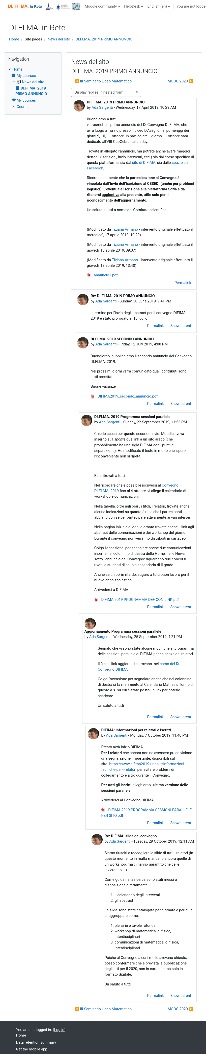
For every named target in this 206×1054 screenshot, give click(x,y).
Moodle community (101, 6)
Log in (59, 1029)
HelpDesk (132, 6)
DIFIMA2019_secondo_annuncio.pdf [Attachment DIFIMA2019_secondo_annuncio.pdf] (124, 396)
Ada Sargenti (102, 107)
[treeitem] (32, 88)
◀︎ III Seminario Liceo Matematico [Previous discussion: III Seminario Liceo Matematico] (103, 81)
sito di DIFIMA (143, 162)
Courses (23, 106)
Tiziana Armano (125, 229)
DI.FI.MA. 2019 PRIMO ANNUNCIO (104, 39)
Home (14, 39)
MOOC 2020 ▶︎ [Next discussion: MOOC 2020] (180, 81)
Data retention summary (36, 1042)
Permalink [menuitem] (182, 282)
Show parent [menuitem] (180, 325)
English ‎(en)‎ (157, 6)
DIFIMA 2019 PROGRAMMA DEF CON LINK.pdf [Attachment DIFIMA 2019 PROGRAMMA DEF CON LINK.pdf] (136, 599)
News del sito (59, 39)
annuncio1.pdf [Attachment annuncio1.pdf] (102, 275)
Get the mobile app (31, 1049)
